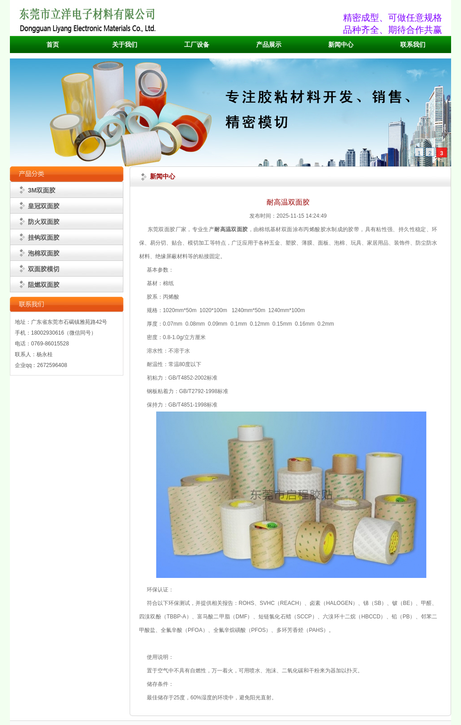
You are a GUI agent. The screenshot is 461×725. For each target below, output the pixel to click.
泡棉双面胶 (43, 253)
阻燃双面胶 (43, 284)
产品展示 (268, 44)
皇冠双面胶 (43, 206)
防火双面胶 (43, 221)
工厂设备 (196, 44)
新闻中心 (340, 44)
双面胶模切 (43, 269)
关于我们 (124, 44)
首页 (52, 44)
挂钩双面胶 (43, 237)
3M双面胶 (41, 190)
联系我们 (412, 44)
